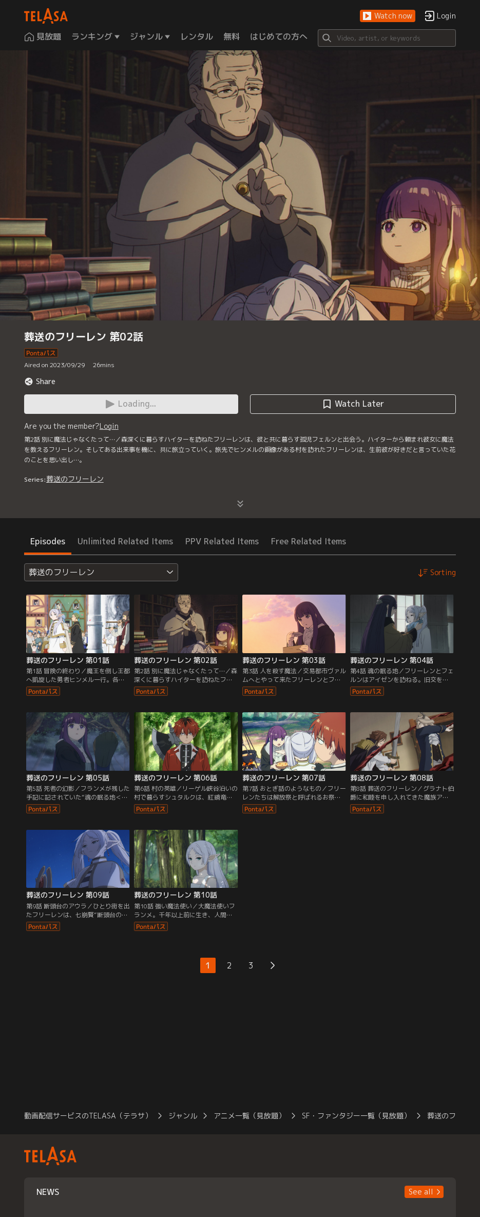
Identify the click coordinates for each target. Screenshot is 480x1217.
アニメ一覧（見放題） (249, 1115)
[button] (387, 16)
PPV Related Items (222, 541)
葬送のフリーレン (75, 479)
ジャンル (182, 1115)
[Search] (387, 38)
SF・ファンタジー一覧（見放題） (356, 1115)
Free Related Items (308, 541)
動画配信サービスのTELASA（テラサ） (88, 1115)
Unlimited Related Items (125, 541)
